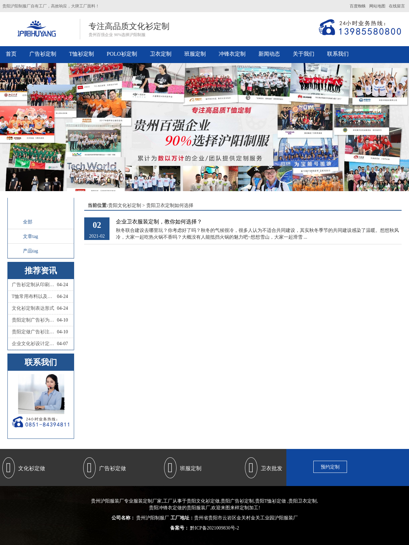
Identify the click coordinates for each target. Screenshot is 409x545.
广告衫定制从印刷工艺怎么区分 (34, 284)
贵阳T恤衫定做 (270, 501)
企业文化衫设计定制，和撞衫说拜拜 (34, 343)
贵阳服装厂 (198, 507)
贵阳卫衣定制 (302, 501)
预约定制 (330, 467)
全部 (27, 221)
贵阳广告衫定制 (237, 501)
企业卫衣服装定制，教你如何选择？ (159, 221)
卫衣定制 (160, 54)
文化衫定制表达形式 (33, 308)
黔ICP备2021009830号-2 (214, 528)
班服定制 (195, 54)
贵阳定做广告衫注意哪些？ (34, 331)
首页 (11, 54)
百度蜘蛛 (358, 6)
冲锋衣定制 (232, 54)
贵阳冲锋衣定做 (165, 507)
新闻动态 (269, 54)
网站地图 (377, 6)
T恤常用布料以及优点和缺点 (34, 296)
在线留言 (397, 6)
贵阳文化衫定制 (124, 205)
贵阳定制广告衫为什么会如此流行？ (34, 320)
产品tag (30, 250)
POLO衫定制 (122, 54)
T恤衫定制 (81, 54)
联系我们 (338, 54)
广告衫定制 (42, 54)
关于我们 (303, 54)
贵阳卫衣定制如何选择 (169, 205)
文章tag (30, 236)
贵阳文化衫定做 (203, 501)
